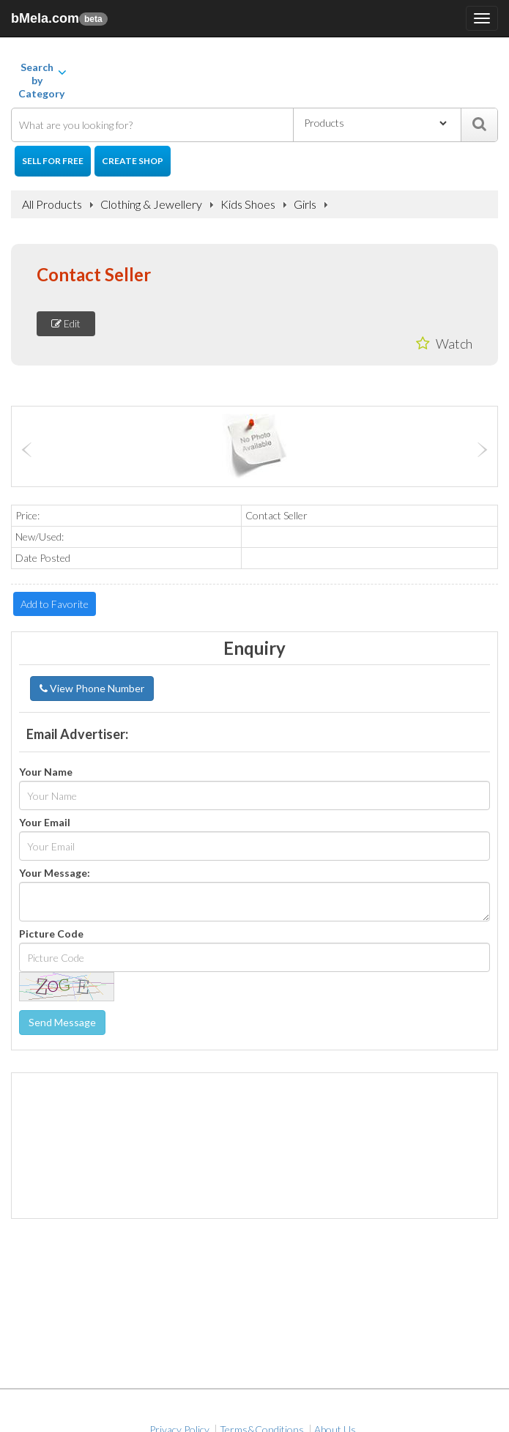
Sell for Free (52, 160)
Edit (66, 323)
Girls (305, 204)
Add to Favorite (55, 604)
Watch (444, 343)
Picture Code (51, 934)
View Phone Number (92, 688)
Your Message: (54, 873)
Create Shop (132, 160)
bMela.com (59, 18)
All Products (52, 204)
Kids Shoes (247, 204)
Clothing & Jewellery (151, 204)
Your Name (46, 772)
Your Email (44, 822)
